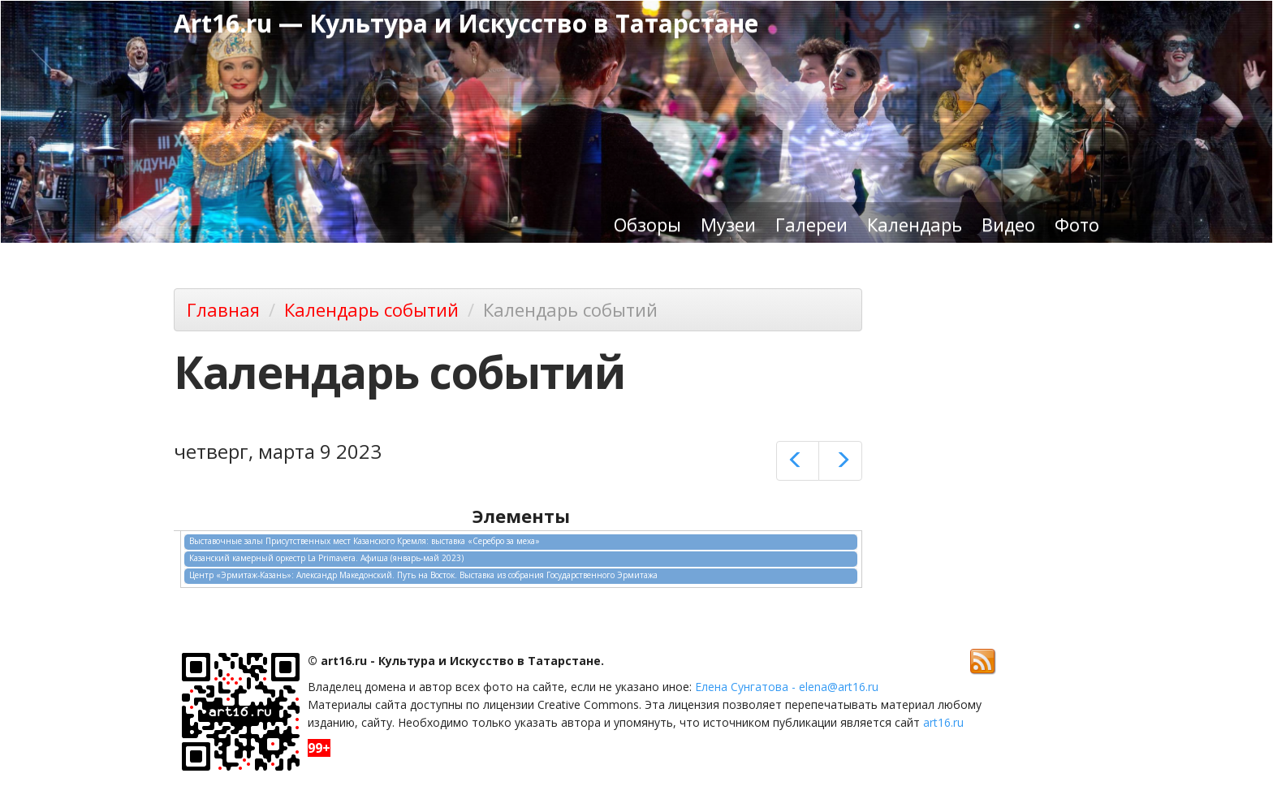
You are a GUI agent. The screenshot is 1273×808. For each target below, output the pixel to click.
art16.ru (943, 722)
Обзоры (647, 224)
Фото (1077, 224)
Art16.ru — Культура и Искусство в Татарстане (466, 23)
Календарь (914, 224)
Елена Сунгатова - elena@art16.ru (786, 686)
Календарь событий (371, 309)
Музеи (728, 224)
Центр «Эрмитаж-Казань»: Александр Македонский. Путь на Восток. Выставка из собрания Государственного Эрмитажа (423, 575)
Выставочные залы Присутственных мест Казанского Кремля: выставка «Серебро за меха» (364, 541)
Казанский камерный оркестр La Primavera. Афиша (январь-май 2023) (326, 558)
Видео (1008, 224)
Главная (223, 309)
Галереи (811, 224)
